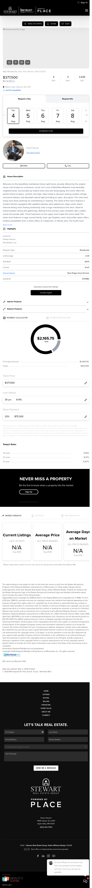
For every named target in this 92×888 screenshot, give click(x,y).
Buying (46, 698)
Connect (46, 715)
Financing (46, 705)
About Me (46, 712)
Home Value (46, 708)
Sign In (82, 2)
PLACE (69, 845)
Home (46, 691)
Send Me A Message (46, 768)
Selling (46, 701)
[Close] (87, 862)
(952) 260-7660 (46, 827)
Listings (46, 694)
